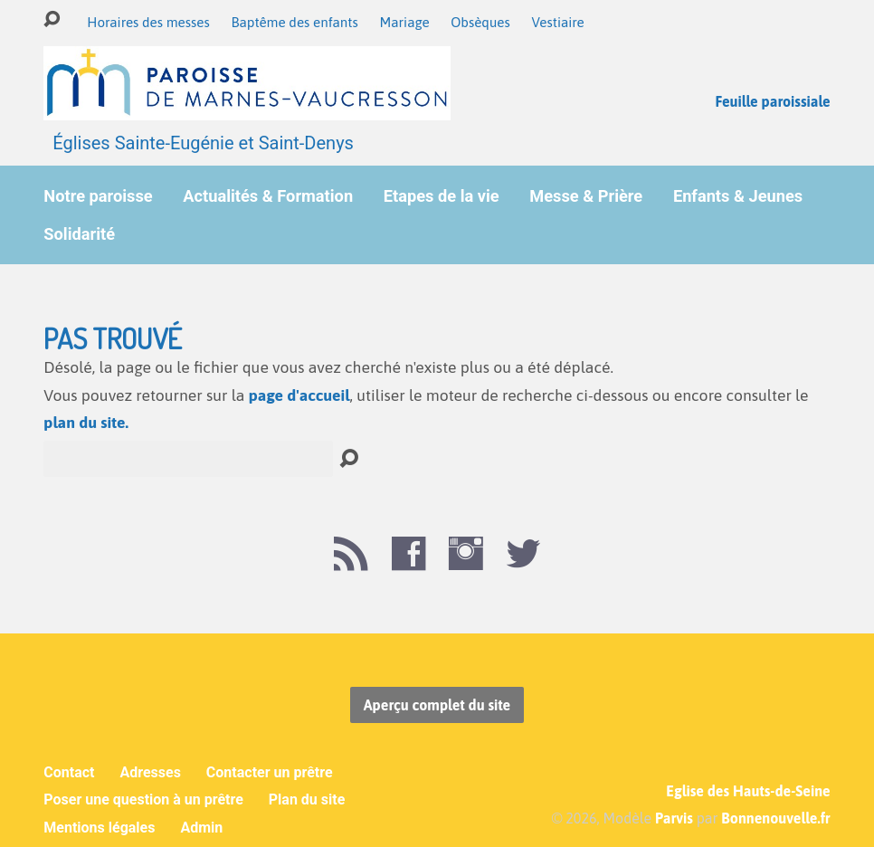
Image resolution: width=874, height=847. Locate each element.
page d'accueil (299, 395)
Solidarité (79, 234)
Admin (201, 827)
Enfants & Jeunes (738, 196)
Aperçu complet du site (437, 705)
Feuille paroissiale (772, 101)
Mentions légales (99, 827)
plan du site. (85, 423)
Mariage (404, 22)
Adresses (149, 772)
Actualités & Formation (268, 196)
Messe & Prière (585, 196)
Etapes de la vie (441, 196)
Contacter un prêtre (269, 772)
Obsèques (480, 22)
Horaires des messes (148, 22)
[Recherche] (188, 459)
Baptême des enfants (294, 22)
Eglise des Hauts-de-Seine (748, 791)
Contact (68, 772)
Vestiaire (557, 22)
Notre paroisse (97, 196)
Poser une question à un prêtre (143, 799)
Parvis (674, 818)
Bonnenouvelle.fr (775, 818)
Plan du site (307, 799)
